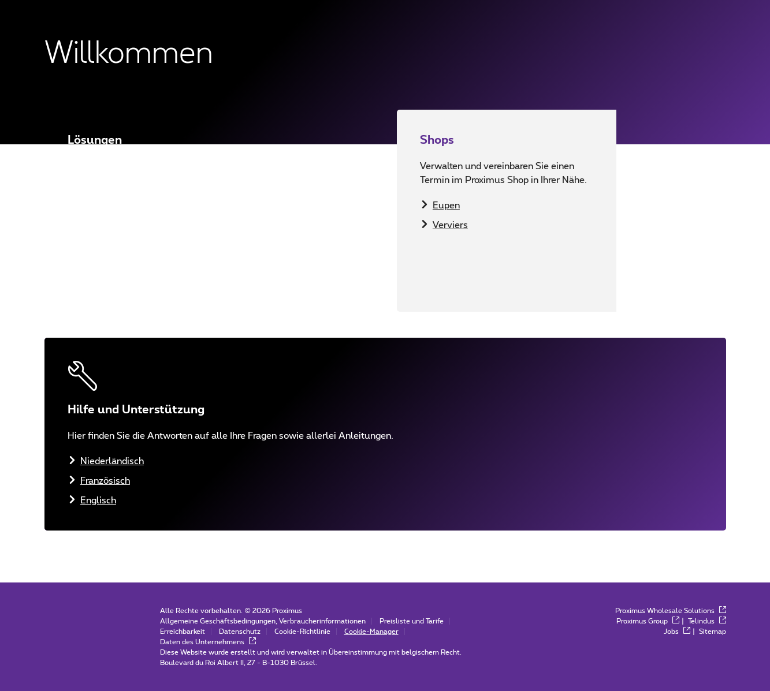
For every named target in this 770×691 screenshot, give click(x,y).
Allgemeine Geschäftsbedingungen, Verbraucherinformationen (263, 621)
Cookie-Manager (371, 631)
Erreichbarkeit (182, 631)
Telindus (707, 621)
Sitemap (712, 631)
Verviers (450, 225)
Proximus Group (647, 621)
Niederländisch (112, 233)
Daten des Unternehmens (208, 641)
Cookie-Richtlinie (302, 631)
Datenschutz (240, 631)
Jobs (677, 631)
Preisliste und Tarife (412, 621)
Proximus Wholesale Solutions (670, 610)
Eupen (446, 205)
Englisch (98, 272)
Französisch (105, 252)
